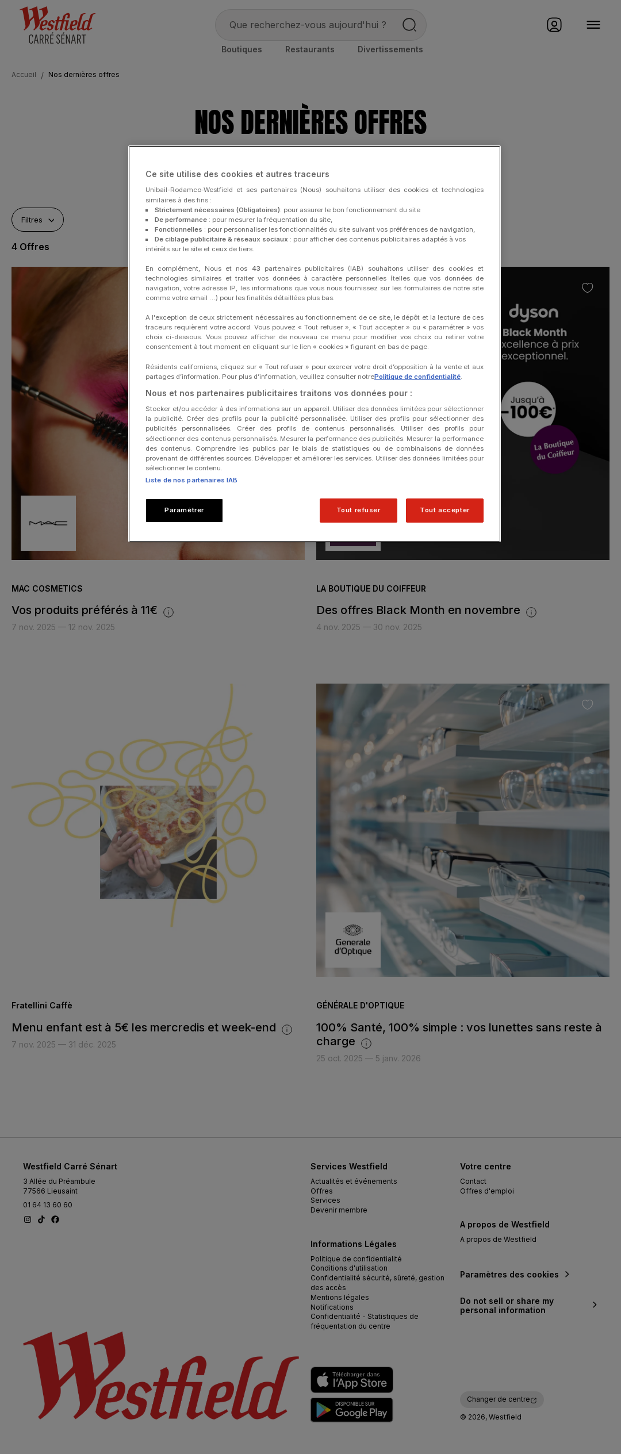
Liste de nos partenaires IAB (191, 480)
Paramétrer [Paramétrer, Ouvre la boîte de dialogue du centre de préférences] (184, 510)
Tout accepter (444, 510)
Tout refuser (358, 510)
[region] (314, 343)
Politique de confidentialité (417, 377)
